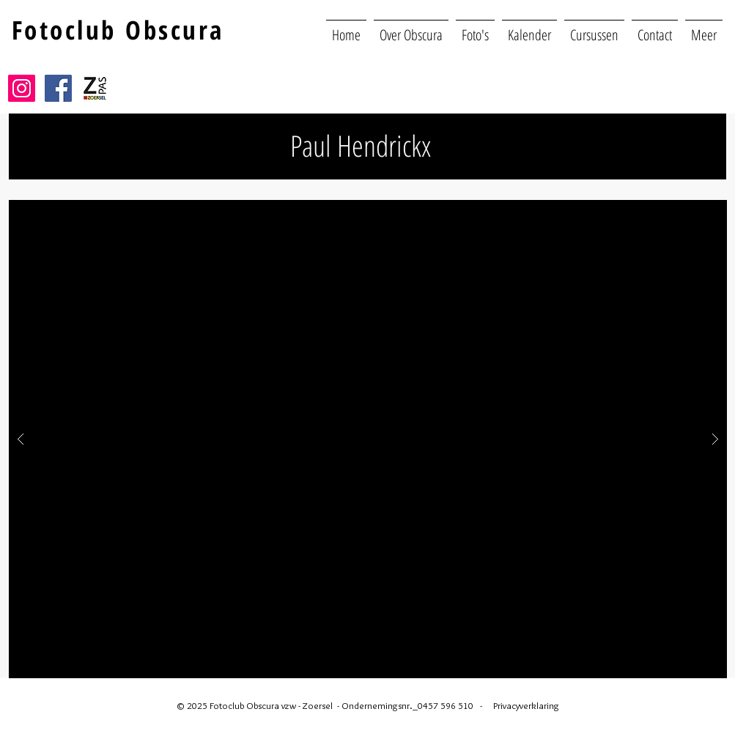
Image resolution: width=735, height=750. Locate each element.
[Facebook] (58, 88)
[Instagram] (21, 88)
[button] (704, 28)
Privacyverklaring (526, 705)
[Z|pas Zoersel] (94, 88)
